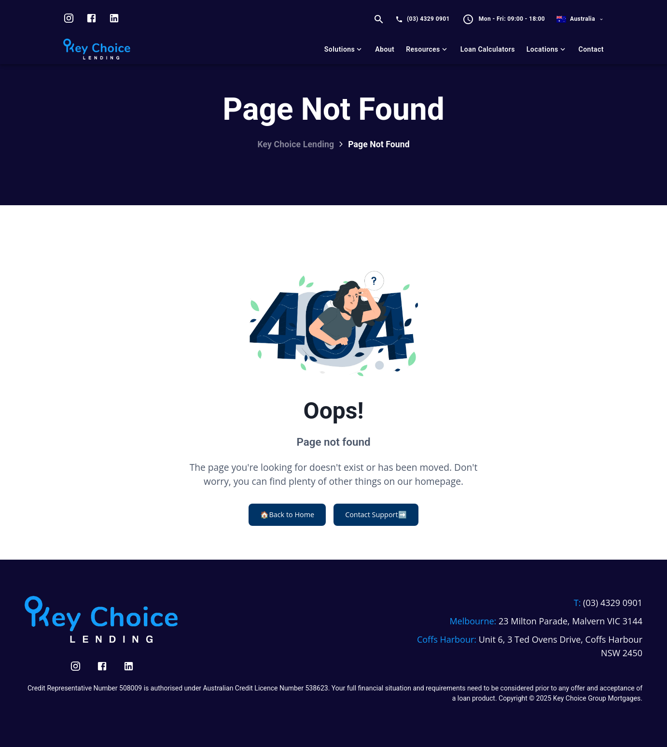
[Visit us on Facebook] (102, 666)
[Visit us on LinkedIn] (114, 19)
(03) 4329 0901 (428, 18)
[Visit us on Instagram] (68, 19)
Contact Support (375, 514)
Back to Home (287, 514)
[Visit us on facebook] (91, 19)
